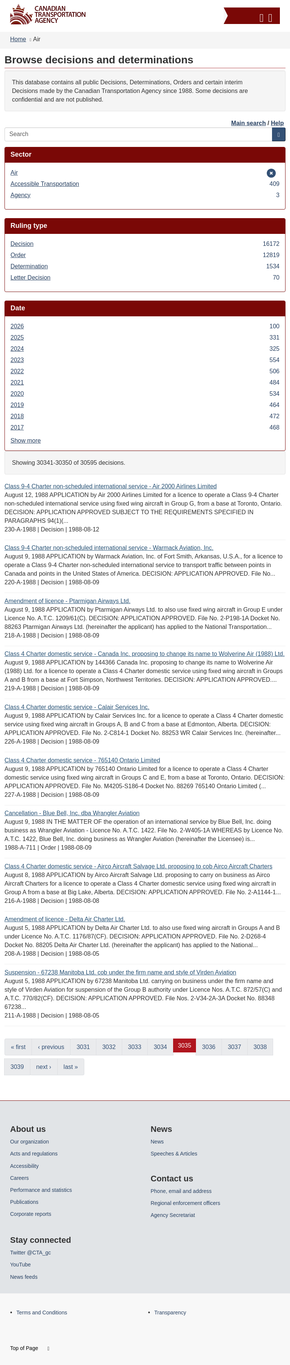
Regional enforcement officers (185, 1203)
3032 (109, 1047)
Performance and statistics (41, 1190)
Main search (248, 123)
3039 (17, 1067)
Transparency (170, 1313)
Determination (145, 266)
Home (18, 39)
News (157, 1142)
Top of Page (29, 1348)
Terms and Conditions (41, 1313)
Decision (145, 243)
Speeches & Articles (174, 1154)
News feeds (23, 1277)
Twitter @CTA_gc (30, 1253)
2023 (145, 360)
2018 (145, 416)
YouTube (20, 1265)
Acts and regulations (34, 1154)
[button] (253, 16)
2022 (145, 371)
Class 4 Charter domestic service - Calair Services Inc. (76, 707)
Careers (19, 1178)
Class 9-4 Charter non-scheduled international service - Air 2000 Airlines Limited (110, 486)
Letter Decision (145, 277)
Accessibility (24, 1166)
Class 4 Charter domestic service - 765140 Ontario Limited (82, 760)
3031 (83, 1047)
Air (21, 172)
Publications (24, 1202)
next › (43, 1067)
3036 (208, 1047)
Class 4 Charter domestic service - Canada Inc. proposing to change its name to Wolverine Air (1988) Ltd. (144, 654)
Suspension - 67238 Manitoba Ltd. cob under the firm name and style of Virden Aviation (120, 972)
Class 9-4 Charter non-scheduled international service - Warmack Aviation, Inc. (109, 548)
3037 (234, 1047)
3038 (260, 1047)
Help (277, 123)
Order (145, 255)
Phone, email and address (181, 1191)
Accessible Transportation (145, 184)
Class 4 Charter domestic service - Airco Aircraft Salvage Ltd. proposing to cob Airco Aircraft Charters (138, 866)
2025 (145, 337)
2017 (145, 427)
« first (18, 1047)
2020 (145, 393)
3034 (160, 1047)
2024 (145, 348)
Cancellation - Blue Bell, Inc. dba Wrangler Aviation (72, 813)
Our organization (29, 1142)
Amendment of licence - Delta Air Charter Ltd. (64, 919)
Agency (145, 195)
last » (71, 1067)
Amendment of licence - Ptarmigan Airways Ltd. (67, 601)
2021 (145, 382)
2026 (145, 326)
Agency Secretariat (173, 1215)
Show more (25, 440)
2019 (145, 405)
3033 (135, 1047)
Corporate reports (30, 1214)
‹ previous (51, 1047)
